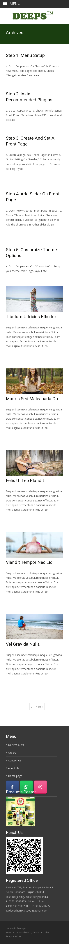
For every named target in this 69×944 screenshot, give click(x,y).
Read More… (14, 175)
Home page (15, 776)
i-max (43, 932)
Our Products (16, 745)
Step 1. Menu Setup (25, 55)
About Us (13, 768)
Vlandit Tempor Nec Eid (29, 562)
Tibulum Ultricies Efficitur (31, 316)
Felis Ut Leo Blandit (25, 480)
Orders (12, 752)
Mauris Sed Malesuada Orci (33, 398)
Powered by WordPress (18, 932)
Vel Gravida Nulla (23, 644)
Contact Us (14, 760)
